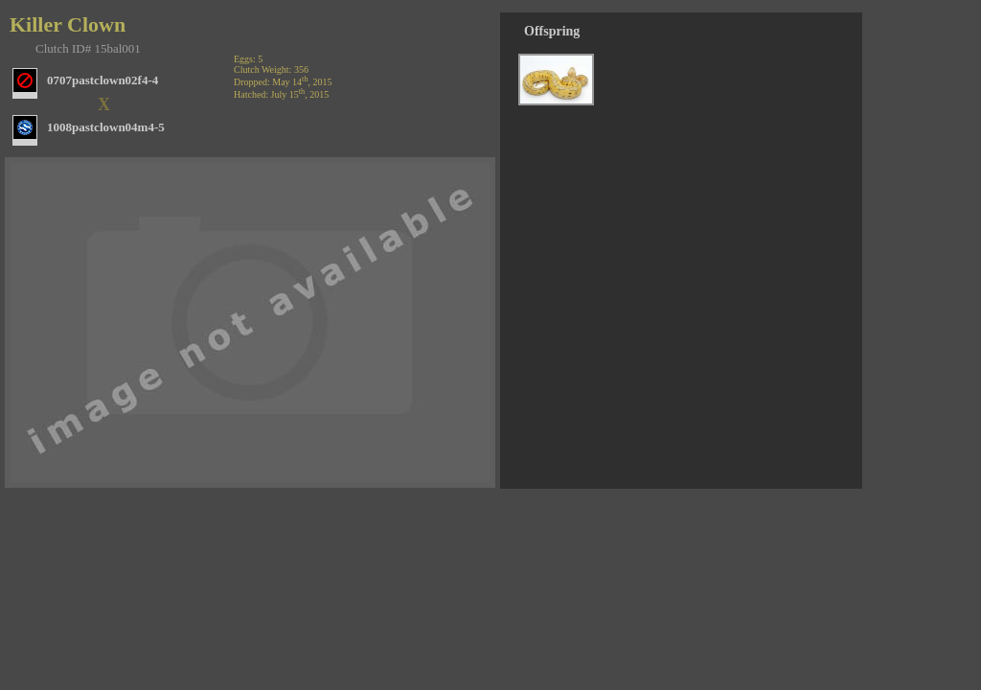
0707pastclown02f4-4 (102, 80)
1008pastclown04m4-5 (106, 127)
